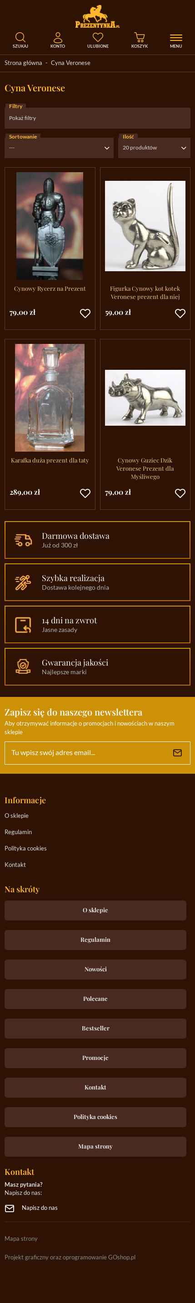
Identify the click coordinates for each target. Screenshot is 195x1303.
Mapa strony (95, 1146)
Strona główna (23, 63)
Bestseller (96, 1028)
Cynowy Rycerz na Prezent (50, 288)
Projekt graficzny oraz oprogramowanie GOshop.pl (70, 1258)
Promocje (95, 1057)
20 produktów (140, 148)
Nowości (96, 969)
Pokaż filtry (22, 118)
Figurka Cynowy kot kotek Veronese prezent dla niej (145, 292)
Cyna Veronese (70, 63)
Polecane (95, 998)
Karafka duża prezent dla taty (50, 460)
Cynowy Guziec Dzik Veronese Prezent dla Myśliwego (145, 468)
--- (12, 148)
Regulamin (18, 833)
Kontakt (15, 865)
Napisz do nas (40, 1208)
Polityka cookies (26, 849)
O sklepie (17, 816)
